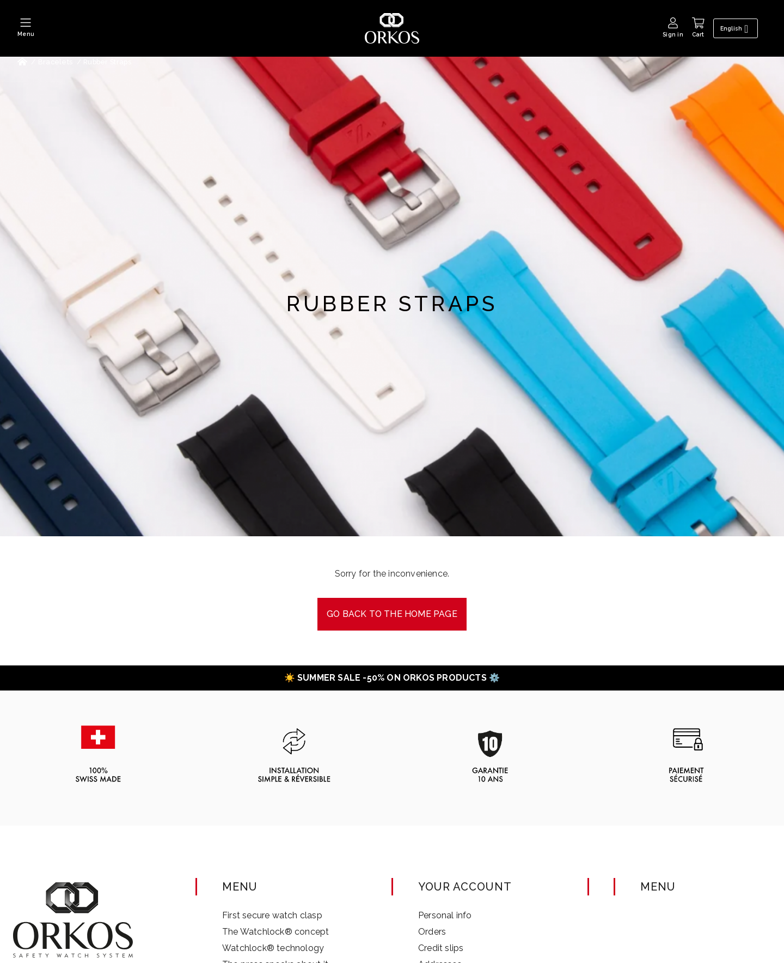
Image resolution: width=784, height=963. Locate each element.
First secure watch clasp (272, 915)
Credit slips (440, 948)
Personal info (445, 915)
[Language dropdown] (737, 28)
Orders (432, 931)
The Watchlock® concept (275, 931)
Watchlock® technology (273, 948)
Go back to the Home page (392, 614)
